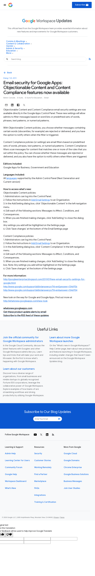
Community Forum (13, 467)
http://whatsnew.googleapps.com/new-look (25, 301)
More (9, 53)
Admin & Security (15, 48)
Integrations (40, 495)
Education (12, 51)
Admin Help (10, 453)
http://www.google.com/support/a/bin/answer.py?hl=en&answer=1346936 (40, 286)
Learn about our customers (19, 368)
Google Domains (71, 460)
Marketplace (40, 481)
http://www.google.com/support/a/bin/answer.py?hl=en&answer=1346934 (40, 290)
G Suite (20, 98)
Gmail (46, 98)
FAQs (36, 488)
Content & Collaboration (19, 44)
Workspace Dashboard (15, 481)
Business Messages (73, 481)
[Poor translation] (9, 535)
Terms (62, 517)
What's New (10, 488)
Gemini (10, 46)
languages (11, 178)
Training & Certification (45, 502)
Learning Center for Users (17, 460)
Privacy (56, 517)
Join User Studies (72, 488)
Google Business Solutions (76, 474)
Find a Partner (40, 474)
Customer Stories (42, 460)
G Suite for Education (34, 98)
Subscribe (82, 4)
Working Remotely (42, 467)
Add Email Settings (40, 200)
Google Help (11, 474)
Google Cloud (70, 453)
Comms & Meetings (16, 41)
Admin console (9, 98)
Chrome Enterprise (73, 467)
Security (38, 453)
